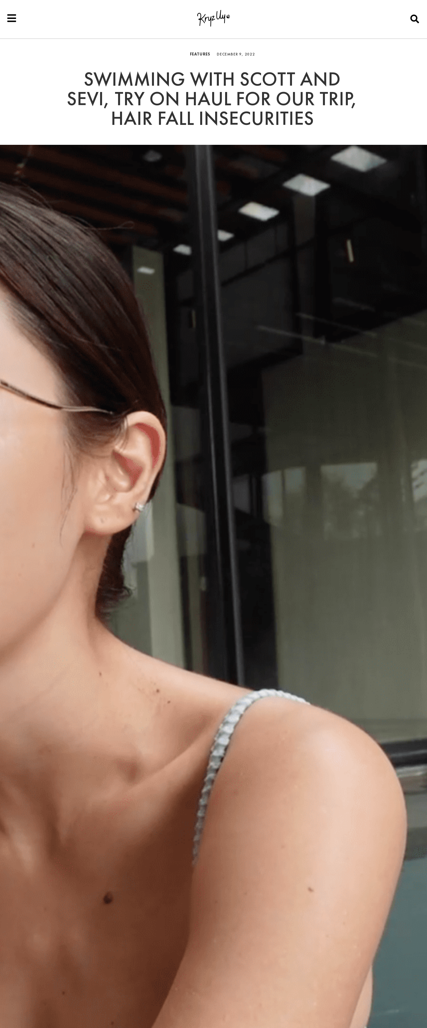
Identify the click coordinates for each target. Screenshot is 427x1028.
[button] (414, 18)
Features (200, 54)
